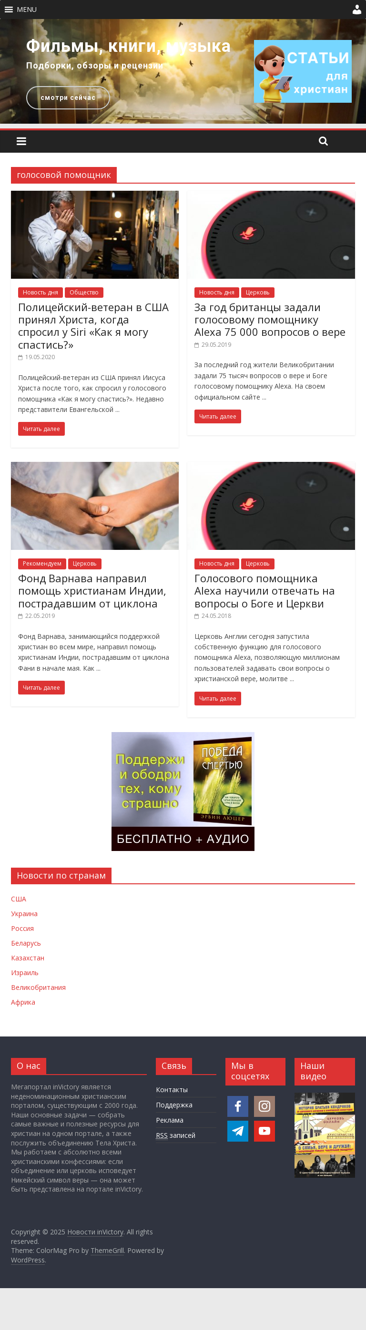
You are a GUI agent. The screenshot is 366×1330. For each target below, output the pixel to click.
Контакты (172, 1089)
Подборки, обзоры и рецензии (94, 65)
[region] (183, 71)
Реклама (169, 1120)
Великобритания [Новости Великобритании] (38, 987)
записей (175, 1135)
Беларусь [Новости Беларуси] (26, 943)
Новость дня (40, 292)
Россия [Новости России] (22, 928)
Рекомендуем (42, 563)
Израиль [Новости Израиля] (25, 972)
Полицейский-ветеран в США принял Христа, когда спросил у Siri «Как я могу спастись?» (93, 326)
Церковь (258, 292)
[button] (27, 9)
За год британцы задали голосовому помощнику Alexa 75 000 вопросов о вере (270, 319)
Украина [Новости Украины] (24, 913)
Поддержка (174, 1104)
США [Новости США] (18, 898)
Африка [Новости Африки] (23, 1002)
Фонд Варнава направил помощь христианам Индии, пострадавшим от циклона (92, 590)
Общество (84, 292)
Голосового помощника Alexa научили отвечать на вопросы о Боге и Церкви (264, 590)
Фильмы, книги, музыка (128, 46)
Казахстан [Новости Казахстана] (27, 957)
